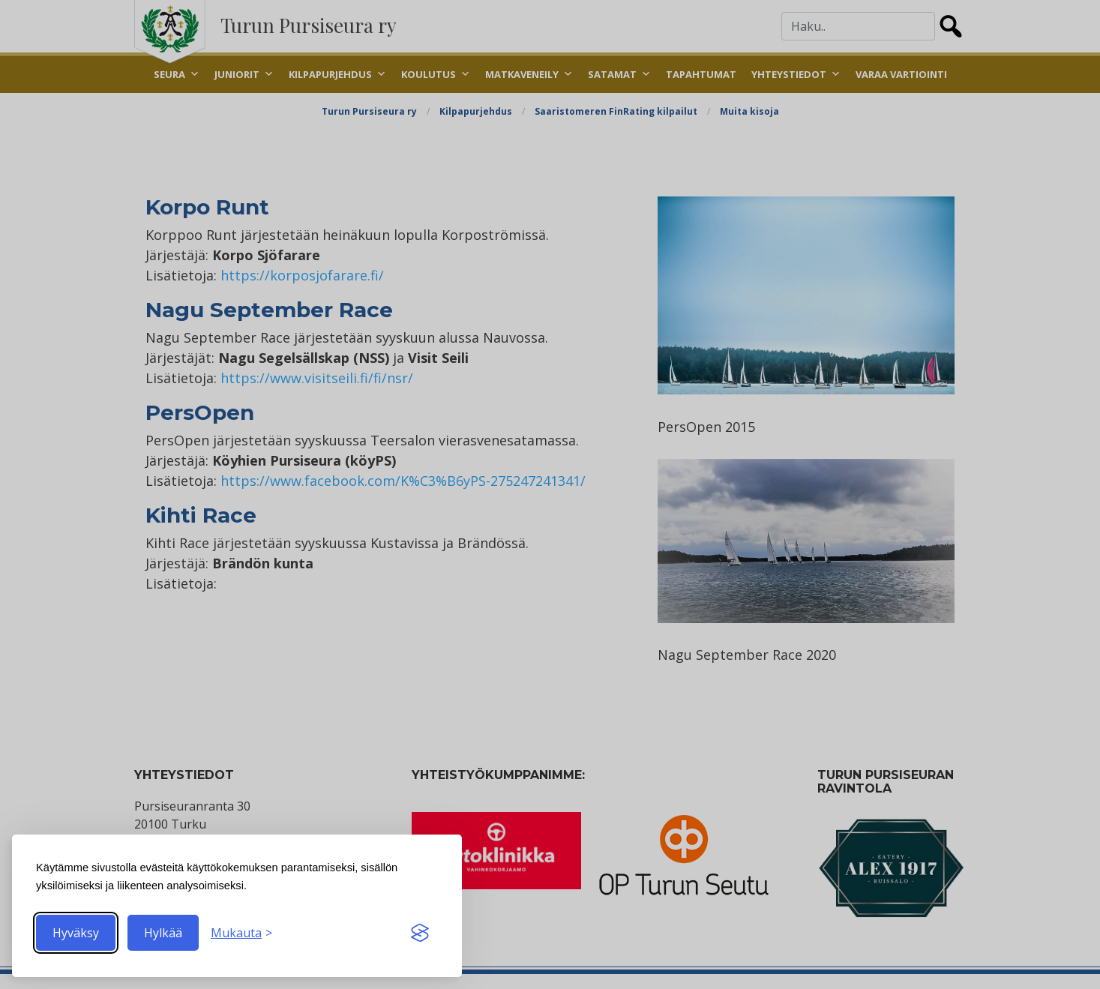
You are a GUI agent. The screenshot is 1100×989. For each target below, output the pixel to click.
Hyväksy (75, 933)
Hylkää (163, 933)
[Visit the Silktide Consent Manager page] (420, 933)
